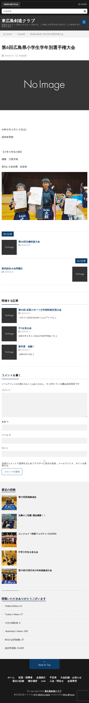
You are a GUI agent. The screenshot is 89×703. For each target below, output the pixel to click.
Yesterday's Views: (14, 631)
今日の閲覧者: (12, 623)
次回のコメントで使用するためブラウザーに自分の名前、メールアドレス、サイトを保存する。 (44, 464)
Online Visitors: (12, 606)
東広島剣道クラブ (18, 21)
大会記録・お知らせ (70, 677)
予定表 (53, 677)
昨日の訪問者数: (13, 639)
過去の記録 (18, 681)
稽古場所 (32, 681)
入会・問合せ (57, 681)
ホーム (11, 677)
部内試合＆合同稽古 (12, 268)
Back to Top (45, 665)
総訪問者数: (11, 648)
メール (6, 435)
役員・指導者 (25, 677)
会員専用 (72, 681)
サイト (5, 448)
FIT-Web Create (42, 694)
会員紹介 (41, 677)
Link (43, 681)
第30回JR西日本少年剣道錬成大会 (35, 570)
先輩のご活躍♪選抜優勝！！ (32, 515)
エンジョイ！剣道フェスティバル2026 (37, 533)
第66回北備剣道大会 (29, 241)
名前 (5, 422)
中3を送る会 (24, 328)
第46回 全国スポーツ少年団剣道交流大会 (39, 309)
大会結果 (23, 55)
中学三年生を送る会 (28, 552)
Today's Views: (12, 614)
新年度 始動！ (26, 346)
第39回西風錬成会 (27, 497)
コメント (6, 390)
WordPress (69, 694)
